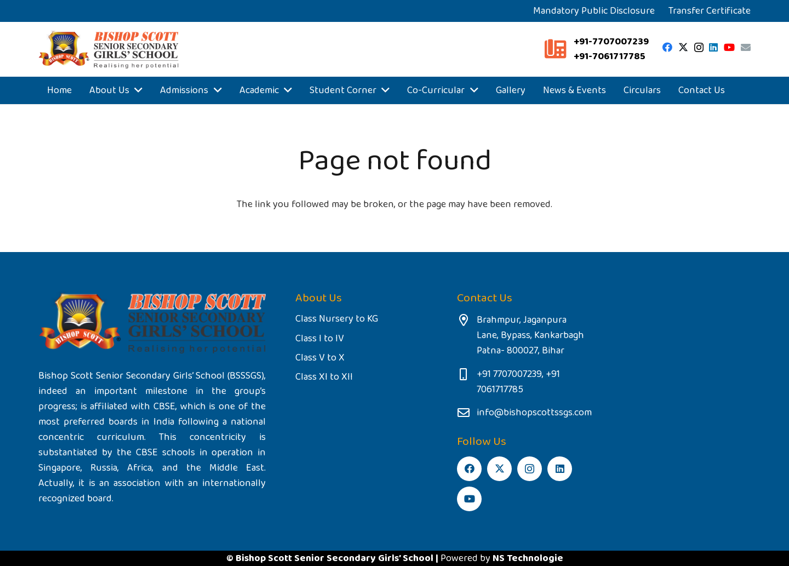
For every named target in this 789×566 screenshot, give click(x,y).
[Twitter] (683, 47)
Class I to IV (319, 338)
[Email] (746, 47)
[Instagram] (699, 47)
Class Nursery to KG (336, 319)
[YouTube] (729, 47)
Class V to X (320, 357)
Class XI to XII (324, 377)
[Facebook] (667, 47)
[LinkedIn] (713, 47)
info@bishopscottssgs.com (534, 412)
